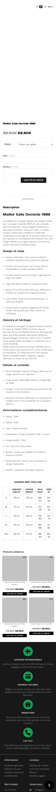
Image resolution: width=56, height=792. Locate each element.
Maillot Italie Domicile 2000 (41, 624)
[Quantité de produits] (5, 180)
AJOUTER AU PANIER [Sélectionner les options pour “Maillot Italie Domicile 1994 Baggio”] (14, 635)
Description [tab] (28, 199)
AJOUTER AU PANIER (41, 591)
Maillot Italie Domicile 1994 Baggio (14, 625)
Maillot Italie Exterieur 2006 (41, 582)
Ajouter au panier (33, 180)
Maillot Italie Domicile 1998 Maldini (14, 583)
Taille (7, 144)
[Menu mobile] (47, 7)
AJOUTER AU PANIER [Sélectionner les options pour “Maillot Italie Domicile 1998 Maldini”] (14, 594)
